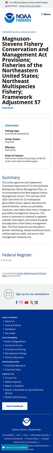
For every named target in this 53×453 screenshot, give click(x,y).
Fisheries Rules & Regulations (18, 32)
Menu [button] (45, 14)
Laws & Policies (13, 325)
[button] (14, 447)
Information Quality (40, 435)
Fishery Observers (14, 357)
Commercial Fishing (15, 349)
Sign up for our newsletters (32, 294)
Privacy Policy (32, 438)
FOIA (25, 435)
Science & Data (13, 369)
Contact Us (8, 374)
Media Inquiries (13, 381)
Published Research (15, 365)
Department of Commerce (25, 442)
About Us (10, 321)
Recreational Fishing (15, 353)
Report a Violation (14, 385)
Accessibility (8, 435)
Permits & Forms (13, 345)
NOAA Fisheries (9, 317)
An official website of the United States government (26, 4)
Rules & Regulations (15, 341)
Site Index (10, 333)
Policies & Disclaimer (13, 438)
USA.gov (45, 438)
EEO (18, 435)
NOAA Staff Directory (16, 397)
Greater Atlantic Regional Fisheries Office (24, 274)
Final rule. (7, 260)
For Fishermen (9, 337)
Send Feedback (14, 406)
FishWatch (10, 329)
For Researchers (10, 362)
